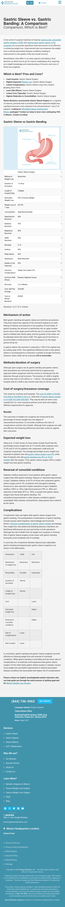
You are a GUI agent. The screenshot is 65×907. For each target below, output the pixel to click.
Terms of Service (12, 843)
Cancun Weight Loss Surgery (18, 792)
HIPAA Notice (11, 851)
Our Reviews (11, 759)
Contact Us (10, 771)
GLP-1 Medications (14, 746)
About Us (10, 767)
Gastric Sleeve (12, 734)
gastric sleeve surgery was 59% (41, 454)
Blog (8, 801)
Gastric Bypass (12, 738)
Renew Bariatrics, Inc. (27, 870)
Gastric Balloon (12, 742)
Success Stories (12, 763)
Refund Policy (11, 860)
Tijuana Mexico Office (23, 711)
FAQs (8, 797)
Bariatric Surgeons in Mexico (18, 784)
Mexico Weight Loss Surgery (18, 683)
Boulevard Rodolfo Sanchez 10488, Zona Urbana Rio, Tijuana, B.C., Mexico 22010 (31, 716)
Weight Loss (27, 82)
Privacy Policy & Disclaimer (16, 847)
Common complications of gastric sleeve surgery (30, 524)
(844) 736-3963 (23, 701)
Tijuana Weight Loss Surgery (18, 788)
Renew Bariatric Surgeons (14, 900)
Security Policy (11, 856)
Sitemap (8, 864)
